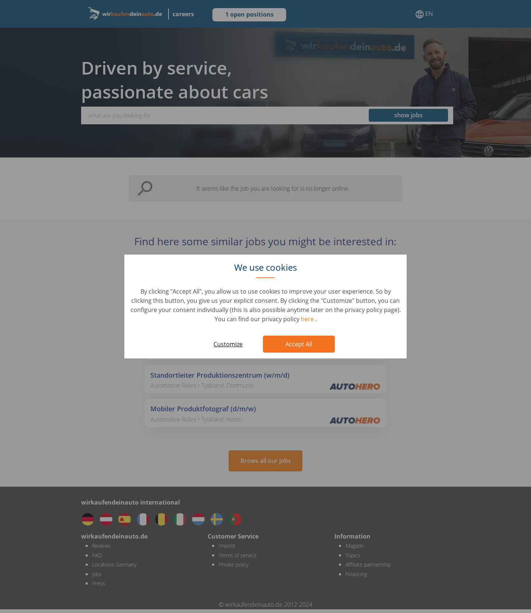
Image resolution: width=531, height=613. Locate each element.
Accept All (298, 344)
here (308, 319)
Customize (228, 344)
